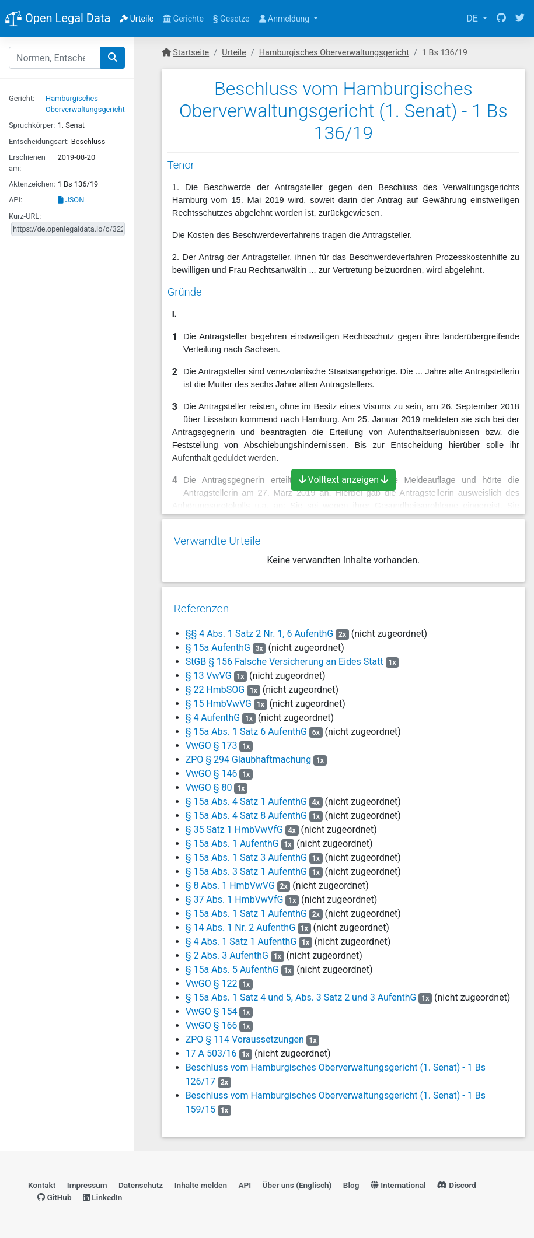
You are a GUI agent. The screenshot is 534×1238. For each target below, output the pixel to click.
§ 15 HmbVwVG (218, 699)
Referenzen (201, 604)
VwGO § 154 (212, 1007)
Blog (351, 1182)
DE (473, 18)
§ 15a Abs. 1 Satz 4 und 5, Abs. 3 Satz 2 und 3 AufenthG (300, 993)
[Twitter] (520, 18)
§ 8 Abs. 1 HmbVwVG (229, 881)
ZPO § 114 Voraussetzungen (244, 1035)
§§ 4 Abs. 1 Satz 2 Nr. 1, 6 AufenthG (259, 629)
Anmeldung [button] (285, 18)
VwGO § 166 (212, 1021)
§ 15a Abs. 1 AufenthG (231, 839)
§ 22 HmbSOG (215, 685)
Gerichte (183, 18)
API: (15, 199)
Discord (456, 1182)
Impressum (87, 1182)
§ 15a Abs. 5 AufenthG (231, 965)
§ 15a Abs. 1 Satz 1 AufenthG (245, 909)
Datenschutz (140, 1182)
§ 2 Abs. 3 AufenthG (226, 951)
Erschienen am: (27, 163)
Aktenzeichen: (32, 184)
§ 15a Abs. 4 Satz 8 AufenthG (245, 811)
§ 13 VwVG (208, 671)
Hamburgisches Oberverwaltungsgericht (334, 53)
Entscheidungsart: (39, 141)
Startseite (191, 53)
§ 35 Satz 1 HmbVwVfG (233, 825)
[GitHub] (501, 18)
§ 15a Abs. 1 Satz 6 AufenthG (245, 727)
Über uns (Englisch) (297, 1182)
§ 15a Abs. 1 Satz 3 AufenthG (245, 853)
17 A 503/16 (210, 1049)
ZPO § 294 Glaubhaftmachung (248, 755)
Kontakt (41, 1182)
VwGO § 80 (209, 783)
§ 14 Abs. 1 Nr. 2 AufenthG (240, 923)
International (398, 1182)
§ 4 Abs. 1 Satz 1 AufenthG (240, 937)
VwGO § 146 (212, 769)
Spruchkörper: (32, 125)
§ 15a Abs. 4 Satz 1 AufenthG (245, 797)
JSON (71, 199)
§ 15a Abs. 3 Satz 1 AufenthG (245, 867)
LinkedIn (102, 1194)
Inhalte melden (200, 1182)
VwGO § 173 (212, 741)
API (244, 1182)
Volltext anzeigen (344, 479)
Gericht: (21, 98)
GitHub (54, 1194)
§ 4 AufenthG (212, 713)
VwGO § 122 (212, 979)
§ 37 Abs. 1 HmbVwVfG (234, 895)
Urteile (136, 18)
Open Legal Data (57, 19)
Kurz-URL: (25, 216)
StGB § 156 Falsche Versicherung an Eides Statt (284, 657)
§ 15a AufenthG (217, 643)
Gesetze (231, 18)
